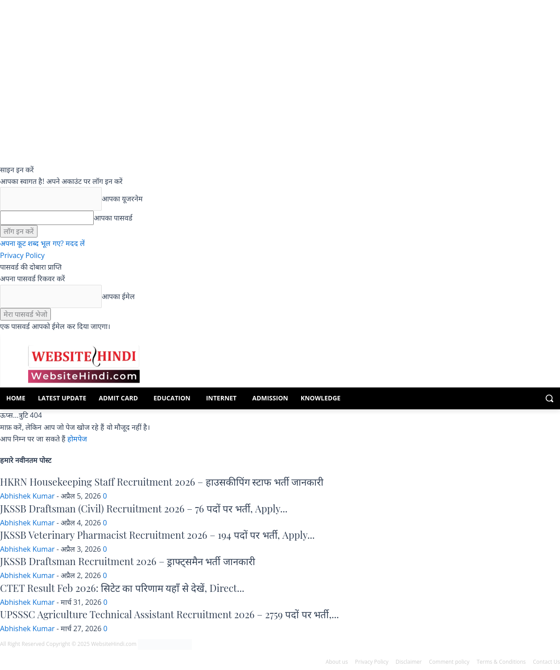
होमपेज (77, 439)
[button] (549, 398)
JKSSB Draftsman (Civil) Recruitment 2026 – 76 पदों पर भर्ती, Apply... (143, 508)
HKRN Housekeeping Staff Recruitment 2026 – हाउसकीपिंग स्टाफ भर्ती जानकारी (162, 481)
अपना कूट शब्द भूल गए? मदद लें (42, 243)
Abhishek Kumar (27, 496)
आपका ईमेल (118, 296)
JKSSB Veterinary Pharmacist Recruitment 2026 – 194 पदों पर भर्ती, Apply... (157, 534)
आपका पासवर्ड (113, 218)
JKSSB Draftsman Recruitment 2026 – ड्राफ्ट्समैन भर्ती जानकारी (127, 561)
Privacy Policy (22, 255)
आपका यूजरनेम (122, 199)
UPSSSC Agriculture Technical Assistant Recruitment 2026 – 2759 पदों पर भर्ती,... (169, 614)
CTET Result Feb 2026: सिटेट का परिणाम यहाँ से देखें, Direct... (122, 588)
